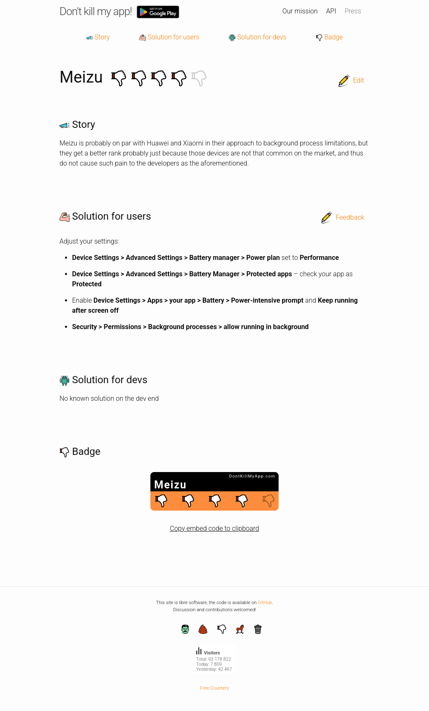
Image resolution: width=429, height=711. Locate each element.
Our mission (300, 11)
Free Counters (214, 688)
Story (98, 37)
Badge (329, 37)
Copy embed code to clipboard (214, 528)
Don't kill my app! (95, 11)
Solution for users (169, 37)
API (331, 11)
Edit (358, 80)
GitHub (265, 602)
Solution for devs (258, 37)
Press (352, 11)
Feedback (350, 217)
